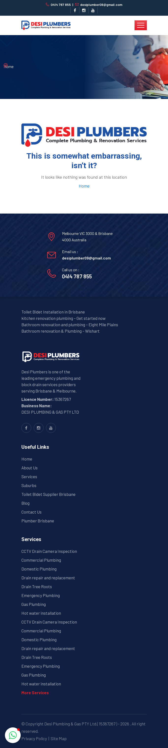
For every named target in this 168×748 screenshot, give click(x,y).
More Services (35, 692)
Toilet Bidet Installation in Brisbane (53, 311)
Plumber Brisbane (37, 520)
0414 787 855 (61, 4)
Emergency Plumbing (40, 595)
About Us (29, 467)
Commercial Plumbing (41, 560)
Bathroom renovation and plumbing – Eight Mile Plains (69, 324)
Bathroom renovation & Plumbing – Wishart (60, 330)
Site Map (59, 738)
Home (9, 66)
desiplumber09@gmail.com (101, 4)
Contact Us (31, 511)
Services (29, 476)
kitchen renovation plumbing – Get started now (63, 318)
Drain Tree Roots (36, 586)
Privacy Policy (34, 738)
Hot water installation (41, 613)
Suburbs (28, 485)
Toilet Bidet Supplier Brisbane (48, 494)
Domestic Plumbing (39, 568)
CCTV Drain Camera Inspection (49, 551)
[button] (13, 735)
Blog (25, 503)
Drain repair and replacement (48, 577)
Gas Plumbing (33, 604)
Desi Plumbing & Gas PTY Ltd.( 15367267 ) (80, 723)
